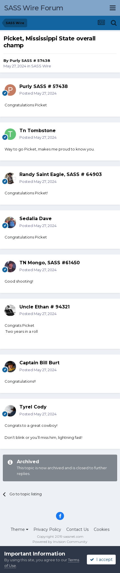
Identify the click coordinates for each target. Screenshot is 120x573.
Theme (19, 529)
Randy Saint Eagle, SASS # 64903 (60, 174)
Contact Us (77, 529)
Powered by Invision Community (60, 541)
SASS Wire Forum (33, 8)
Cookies (101, 529)
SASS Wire (41, 66)
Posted (38, 93)
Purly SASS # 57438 (30, 60)
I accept (101, 559)
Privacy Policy (47, 529)
